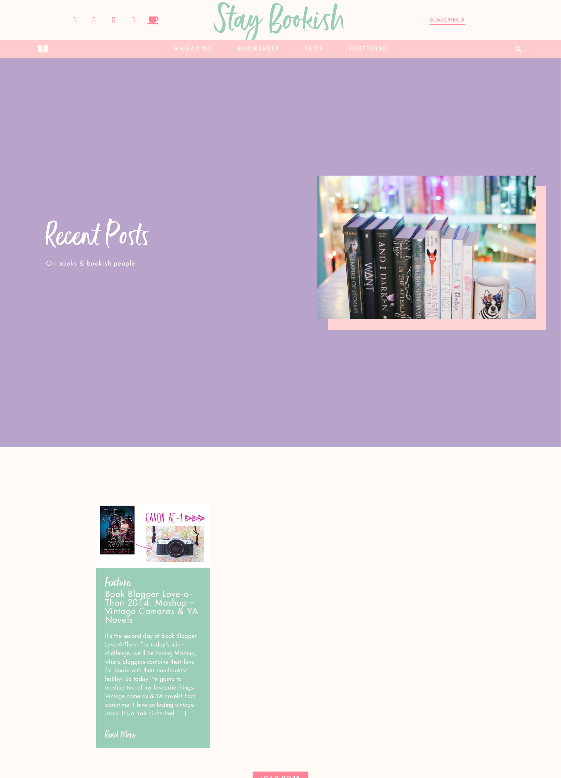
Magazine (193, 49)
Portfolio (368, 49)
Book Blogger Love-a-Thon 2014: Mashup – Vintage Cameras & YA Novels (152, 607)
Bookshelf (258, 49)
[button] (518, 49)
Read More (120, 735)
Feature (118, 582)
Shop (313, 49)
